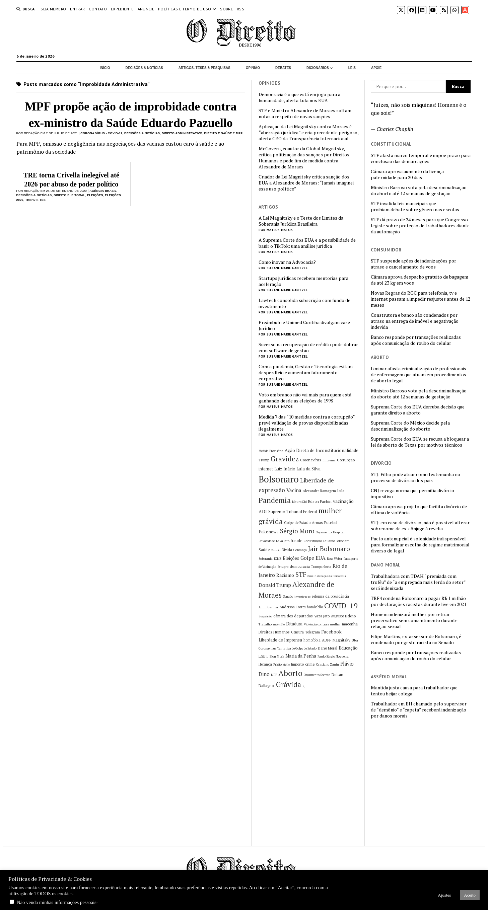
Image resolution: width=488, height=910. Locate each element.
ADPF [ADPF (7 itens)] (326, 639)
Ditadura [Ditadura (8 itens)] (294, 624)
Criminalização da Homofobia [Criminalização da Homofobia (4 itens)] (326, 576)
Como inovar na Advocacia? (287, 262)
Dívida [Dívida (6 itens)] (287, 549)
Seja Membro (53, 8)
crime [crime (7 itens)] (310, 664)
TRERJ (30, 200)
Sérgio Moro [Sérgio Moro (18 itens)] (297, 531)
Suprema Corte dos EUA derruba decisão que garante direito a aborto (418, 410)
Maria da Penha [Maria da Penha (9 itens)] (300, 656)
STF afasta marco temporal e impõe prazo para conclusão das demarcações (421, 158)
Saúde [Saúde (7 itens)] (264, 549)
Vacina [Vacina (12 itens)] (293, 490)
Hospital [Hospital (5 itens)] (339, 532)
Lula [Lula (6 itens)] (340, 490)
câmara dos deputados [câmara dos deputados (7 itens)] (293, 615)
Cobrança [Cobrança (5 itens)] (300, 550)
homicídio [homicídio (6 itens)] (315, 607)
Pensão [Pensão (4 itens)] (275, 550)
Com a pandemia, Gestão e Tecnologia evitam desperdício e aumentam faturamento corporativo (306, 373)
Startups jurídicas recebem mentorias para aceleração (303, 281)
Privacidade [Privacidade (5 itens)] (267, 541)
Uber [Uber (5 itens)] (355, 640)
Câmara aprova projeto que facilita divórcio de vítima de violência (419, 510)
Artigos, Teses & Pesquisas (204, 68)
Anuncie (146, 8)
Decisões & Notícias (144, 68)
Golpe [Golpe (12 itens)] (307, 557)
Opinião (253, 68)
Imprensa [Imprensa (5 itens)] (329, 460)
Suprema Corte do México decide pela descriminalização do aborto (410, 426)
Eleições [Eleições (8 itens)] (291, 558)
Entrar (77, 8)
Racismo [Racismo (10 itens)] (285, 575)
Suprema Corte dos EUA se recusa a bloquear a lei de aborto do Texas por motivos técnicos (420, 442)
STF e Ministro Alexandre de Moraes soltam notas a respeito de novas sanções (305, 113)
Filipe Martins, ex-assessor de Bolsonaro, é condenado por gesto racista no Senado (416, 639)
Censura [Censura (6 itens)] (297, 632)
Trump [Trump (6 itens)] (264, 460)
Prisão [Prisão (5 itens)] (277, 664)
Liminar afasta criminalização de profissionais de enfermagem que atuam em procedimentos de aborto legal (418, 375)
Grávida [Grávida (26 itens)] (288, 684)
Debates (283, 68)
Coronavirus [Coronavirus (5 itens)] (267, 648)
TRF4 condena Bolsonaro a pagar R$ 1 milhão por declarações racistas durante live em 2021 (418, 601)
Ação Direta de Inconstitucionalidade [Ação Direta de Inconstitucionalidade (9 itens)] (321, 450)
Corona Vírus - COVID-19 (101, 133)
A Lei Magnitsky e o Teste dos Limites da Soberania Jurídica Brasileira (301, 221)
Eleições (95, 195)
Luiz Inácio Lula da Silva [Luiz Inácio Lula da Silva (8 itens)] (297, 469)
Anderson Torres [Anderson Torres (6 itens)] (292, 607)
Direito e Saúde (218, 133)
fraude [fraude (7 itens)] (296, 540)
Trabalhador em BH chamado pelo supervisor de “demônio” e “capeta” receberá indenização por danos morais (419, 710)
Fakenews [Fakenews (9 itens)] (269, 532)
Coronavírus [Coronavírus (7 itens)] (310, 459)
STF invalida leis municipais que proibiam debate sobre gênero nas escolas (415, 207)
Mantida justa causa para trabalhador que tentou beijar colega (414, 691)
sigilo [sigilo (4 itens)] (286, 664)
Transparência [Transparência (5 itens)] (321, 566)
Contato (98, 8)
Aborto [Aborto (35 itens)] (290, 673)
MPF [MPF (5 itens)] (274, 675)
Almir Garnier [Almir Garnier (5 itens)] (268, 607)
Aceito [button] (470, 895)
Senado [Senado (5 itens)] (288, 596)
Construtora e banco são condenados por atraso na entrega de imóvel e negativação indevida (415, 321)
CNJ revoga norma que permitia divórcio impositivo (412, 493)
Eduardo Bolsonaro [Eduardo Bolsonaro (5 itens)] (336, 541)
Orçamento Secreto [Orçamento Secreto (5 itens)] (317, 675)
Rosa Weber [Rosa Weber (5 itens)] (334, 558)
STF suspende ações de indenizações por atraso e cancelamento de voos (413, 264)
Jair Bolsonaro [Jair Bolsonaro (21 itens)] (329, 548)
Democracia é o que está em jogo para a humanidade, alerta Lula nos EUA (299, 97)
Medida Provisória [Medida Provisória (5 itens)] (271, 451)
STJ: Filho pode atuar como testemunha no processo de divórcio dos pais (415, 477)
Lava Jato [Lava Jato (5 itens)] (282, 541)
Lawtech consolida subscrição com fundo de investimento (304, 303)
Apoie (376, 68)
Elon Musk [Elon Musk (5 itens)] (277, 656)
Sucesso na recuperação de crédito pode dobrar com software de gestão (308, 348)
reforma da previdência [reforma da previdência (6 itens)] (330, 596)
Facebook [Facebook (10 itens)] (331, 631)
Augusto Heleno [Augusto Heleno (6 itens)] (343, 616)
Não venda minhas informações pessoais (56, 902)
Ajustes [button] (444, 895)
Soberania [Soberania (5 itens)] (266, 558)
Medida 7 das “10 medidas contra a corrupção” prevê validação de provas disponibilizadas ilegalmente (307, 423)
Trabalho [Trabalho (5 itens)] (265, 624)
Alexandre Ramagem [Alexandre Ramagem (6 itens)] (319, 490)
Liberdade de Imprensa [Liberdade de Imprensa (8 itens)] (280, 640)
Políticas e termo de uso (184, 8)
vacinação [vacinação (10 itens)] (343, 501)
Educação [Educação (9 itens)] (348, 648)
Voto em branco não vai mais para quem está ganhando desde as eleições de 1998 (305, 398)
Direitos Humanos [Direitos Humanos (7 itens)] (274, 631)
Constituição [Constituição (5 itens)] (313, 541)
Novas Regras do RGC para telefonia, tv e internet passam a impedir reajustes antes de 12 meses (420, 299)
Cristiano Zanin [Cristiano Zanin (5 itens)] (327, 664)
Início (105, 68)
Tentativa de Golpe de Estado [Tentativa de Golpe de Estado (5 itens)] (297, 648)
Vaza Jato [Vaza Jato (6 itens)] (322, 616)
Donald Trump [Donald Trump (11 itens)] (275, 585)
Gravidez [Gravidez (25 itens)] (285, 458)
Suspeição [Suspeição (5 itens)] (265, 616)
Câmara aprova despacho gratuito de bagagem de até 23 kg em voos (419, 280)
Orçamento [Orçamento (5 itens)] (324, 532)
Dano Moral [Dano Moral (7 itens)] (327, 648)
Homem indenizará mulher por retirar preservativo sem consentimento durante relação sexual (414, 620)
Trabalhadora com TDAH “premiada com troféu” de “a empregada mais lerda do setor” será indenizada (418, 582)
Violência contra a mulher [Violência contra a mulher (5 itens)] (322, 624)
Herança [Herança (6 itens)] (265, 664)
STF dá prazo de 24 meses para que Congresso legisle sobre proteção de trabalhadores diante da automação (420, 226)
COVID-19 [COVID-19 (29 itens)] (341, 605)
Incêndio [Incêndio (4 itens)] (279, 624)
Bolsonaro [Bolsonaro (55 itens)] (279, 479)
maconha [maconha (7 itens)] (350, 623)
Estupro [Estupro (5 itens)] (283, 566)
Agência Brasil (103, 191)
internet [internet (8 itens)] (266, 469)
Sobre (226, 8)
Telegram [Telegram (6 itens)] (312, 632)
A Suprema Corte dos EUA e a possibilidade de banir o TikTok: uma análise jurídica (307, 243)
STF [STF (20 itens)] (300, 574)
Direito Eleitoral (69, 195)
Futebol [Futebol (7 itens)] (330, 522)
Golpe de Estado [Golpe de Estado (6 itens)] (297, 522)
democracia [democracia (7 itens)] (300, 566)
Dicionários (317, 68)
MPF (239, 133)
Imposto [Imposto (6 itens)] (297, 664)
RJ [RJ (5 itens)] (303, 686)
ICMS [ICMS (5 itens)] (277, 558)
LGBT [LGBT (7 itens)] (263, 656)
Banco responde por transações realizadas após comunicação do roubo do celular (416, 340)
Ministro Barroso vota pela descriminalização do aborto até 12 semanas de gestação (419, 190)
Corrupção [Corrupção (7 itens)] (346, 459)
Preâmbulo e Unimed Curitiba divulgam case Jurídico (304, 325)
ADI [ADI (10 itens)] (263, 511)
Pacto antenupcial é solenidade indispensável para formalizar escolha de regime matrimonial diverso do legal (420, 545)
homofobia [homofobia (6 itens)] (312, 640)
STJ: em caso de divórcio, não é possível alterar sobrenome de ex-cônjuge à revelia (420, 526)
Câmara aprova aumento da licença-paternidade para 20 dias (408, 174)
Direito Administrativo (182, 133)
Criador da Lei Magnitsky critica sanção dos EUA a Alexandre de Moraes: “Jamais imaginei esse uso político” (306, 183)
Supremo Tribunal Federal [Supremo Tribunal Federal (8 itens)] (292, 512)
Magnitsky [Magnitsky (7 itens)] (341, 639)
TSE (43, 200)
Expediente (122, 8)
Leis (352, 68)
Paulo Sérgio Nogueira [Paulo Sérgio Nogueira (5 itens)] (333, 656)
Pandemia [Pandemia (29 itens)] (275, 500)
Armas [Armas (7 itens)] (317, 522)
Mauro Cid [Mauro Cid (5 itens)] (299, 502)
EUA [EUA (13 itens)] (321, 557)
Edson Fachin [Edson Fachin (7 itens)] (320, 501)
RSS (240, 8)
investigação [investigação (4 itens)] (302, 596)
